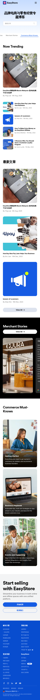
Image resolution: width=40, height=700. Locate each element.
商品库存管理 (25, 638)
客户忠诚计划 (25, 635)
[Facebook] (4, 683)
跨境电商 (5, 646)
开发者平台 (24, 669)
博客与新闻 (6, 660)
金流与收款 (24, 644)
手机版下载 (27, 649)
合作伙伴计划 (25, 666)
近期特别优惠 (7, 675)
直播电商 (5, 641)
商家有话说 (6, 666)
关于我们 (23, 658)
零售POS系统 (25, 632)
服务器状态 (6, 678)
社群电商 (5, 635)
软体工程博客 (25, 672)
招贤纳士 (26, 663)
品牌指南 (23, 660)
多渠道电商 (6, 629)
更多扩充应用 (25, 646)
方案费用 (5, 658)
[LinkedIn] (12, 683)
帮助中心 (5, 663)
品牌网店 (23, 629)
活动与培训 (6, 669)
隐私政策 (20, 688)
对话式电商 (6, 644)
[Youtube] (20, 683)
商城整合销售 (7, 638)
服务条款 (13, 688)
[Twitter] (16, 683)
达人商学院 (6, 672)
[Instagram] (8, 683)
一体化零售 (6, 632)
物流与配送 (24, 641)
